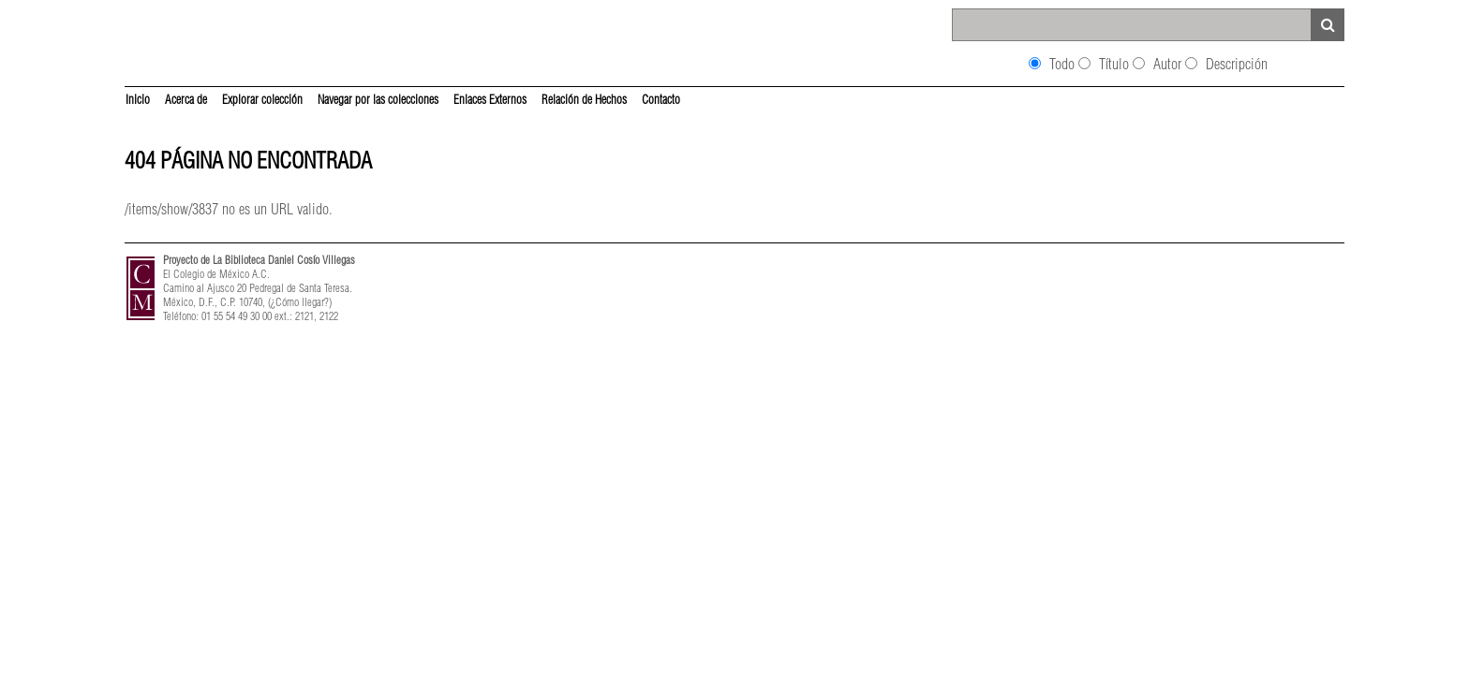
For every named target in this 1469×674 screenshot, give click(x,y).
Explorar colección (262, 99)
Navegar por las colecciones (378, 99)
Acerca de (186, 99)
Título (1114, 63)
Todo (1062, 63)
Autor (1167, 63)
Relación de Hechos (584, 99)
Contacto (661, 99)
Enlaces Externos (490, 99)
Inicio (138, 99)
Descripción (1237, 63)
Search (1327, 24)
